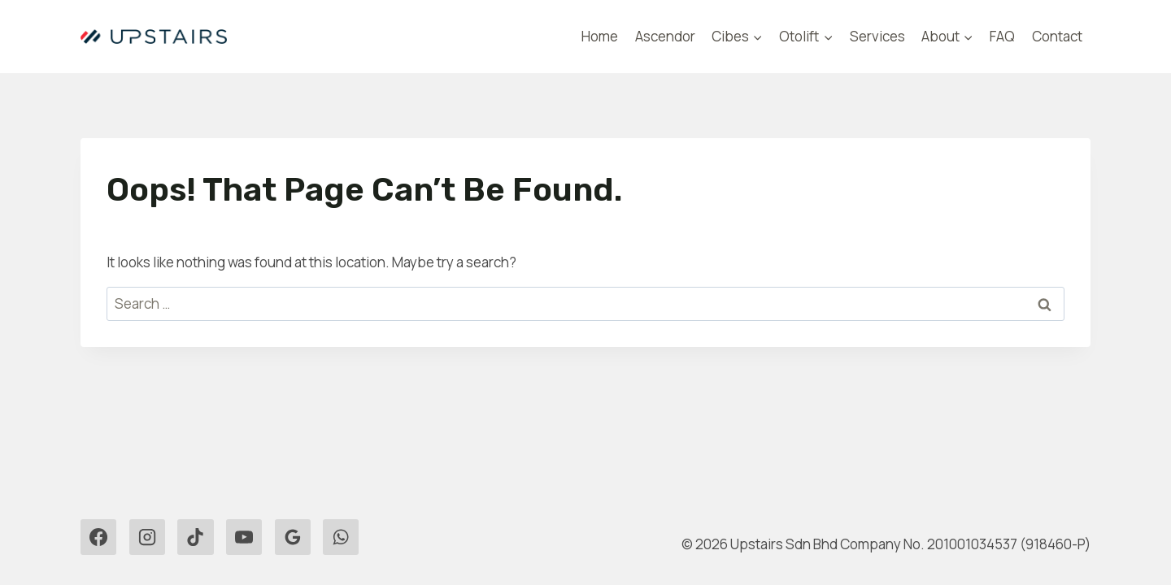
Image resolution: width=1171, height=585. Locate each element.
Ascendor (665, 36)
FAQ (1002, 36)
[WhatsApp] (341, 537)
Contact (1057, 36)
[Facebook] (98, 537)
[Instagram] (147, 537)
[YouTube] (244, 537)
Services (877, 36)
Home (599, 36)
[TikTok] (195, 537)
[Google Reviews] (293, 537)
